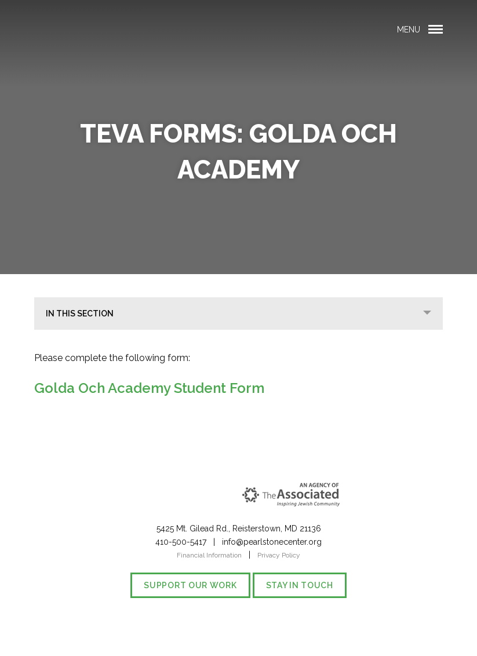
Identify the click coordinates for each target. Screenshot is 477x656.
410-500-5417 (180, 541)
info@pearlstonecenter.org (272, 541)
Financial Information (209, 555)
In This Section (80, 313)
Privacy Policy (278, 555)
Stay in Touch (299, 585)
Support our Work (190, 585)
